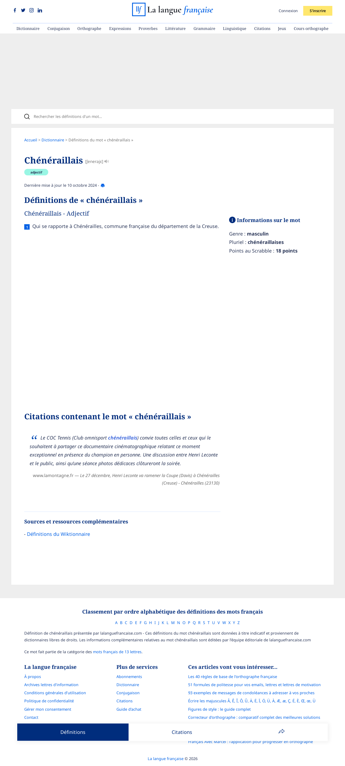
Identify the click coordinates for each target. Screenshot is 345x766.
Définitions (72, 732)
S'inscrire (318, 10)
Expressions (120, 28)
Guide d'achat (128, 709)
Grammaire (204, 28)
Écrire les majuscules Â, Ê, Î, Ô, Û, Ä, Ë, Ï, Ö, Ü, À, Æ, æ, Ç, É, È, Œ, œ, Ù (252, 700)
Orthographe (89, 28)
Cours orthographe (311, 28)
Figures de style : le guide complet (219, 709)
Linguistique (234, 28)
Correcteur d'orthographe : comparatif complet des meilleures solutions (254, 717)
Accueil (30, 139)
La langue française (166, 758)
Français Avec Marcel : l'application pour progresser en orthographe (250, 741)
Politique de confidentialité (49, 700)
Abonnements (129, 676)
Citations (262, 28)
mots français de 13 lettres (117, 651)
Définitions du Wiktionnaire (58, 534)
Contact (31, 717)
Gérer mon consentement (47, 709)
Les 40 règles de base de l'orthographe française (232, 676)
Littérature (175, 28)
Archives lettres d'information (51, 684)
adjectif (36, 172)
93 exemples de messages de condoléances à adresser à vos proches (251, 692)
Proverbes (148, 28)
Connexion (288, 10)
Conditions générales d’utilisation (55, 692)
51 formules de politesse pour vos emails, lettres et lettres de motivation (254, 684)
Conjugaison (58, 28)
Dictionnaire (28, 28)
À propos (32, 676)
